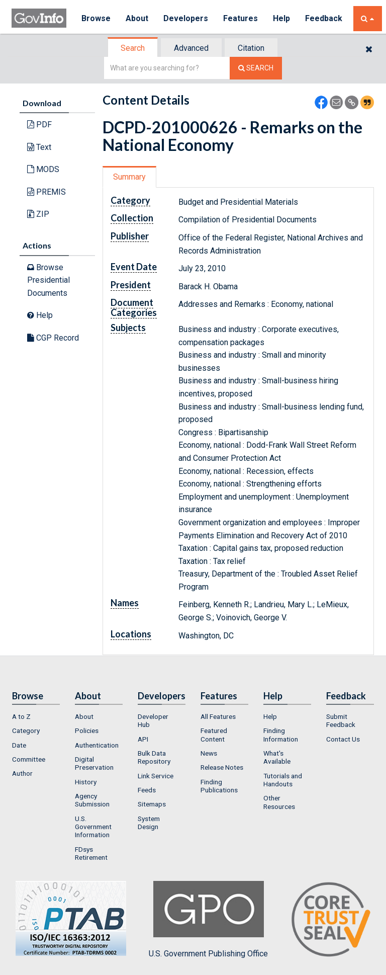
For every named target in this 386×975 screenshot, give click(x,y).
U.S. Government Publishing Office (208, 919)
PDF (39, 124)
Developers (185, 18)
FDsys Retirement (91, 853)
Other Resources (279, 802)
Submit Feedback (340, 720)
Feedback (323, 18)
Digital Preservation (94, 763)
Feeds (147, 790)
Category (26, 730)
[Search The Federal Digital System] (256, 68)
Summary (129, 177)
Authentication (97, 745)
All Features (218, 716)
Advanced (191, 48)
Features (240, 18)
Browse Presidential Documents (48, 280)
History (85, 782)
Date (19, 745)
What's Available (277, 757)
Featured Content (214, 734)
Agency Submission (92, 800)
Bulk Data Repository (154, 757)
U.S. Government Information (93, 827)
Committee (28, 759)
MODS (43, 169)
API (143, 739)
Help (281, 18)
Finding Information (280, 734)
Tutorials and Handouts (282, 780)
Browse (96, 18)
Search (133, 48)
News (209, 753)
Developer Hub (153, 720)
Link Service (155, 776)
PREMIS (46, 192)
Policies (87, 730)
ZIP (38, 214)
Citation (251, 48)
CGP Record (53, 338)
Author (22, 773)
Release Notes (222, 767)
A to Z (21, 716)
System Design (149, 823)
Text (39, 147)
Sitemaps (152, 804)
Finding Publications (219, 786)
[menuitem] (36, 716)
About (137, 18)
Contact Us (343, 739)
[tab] (133, 48)
